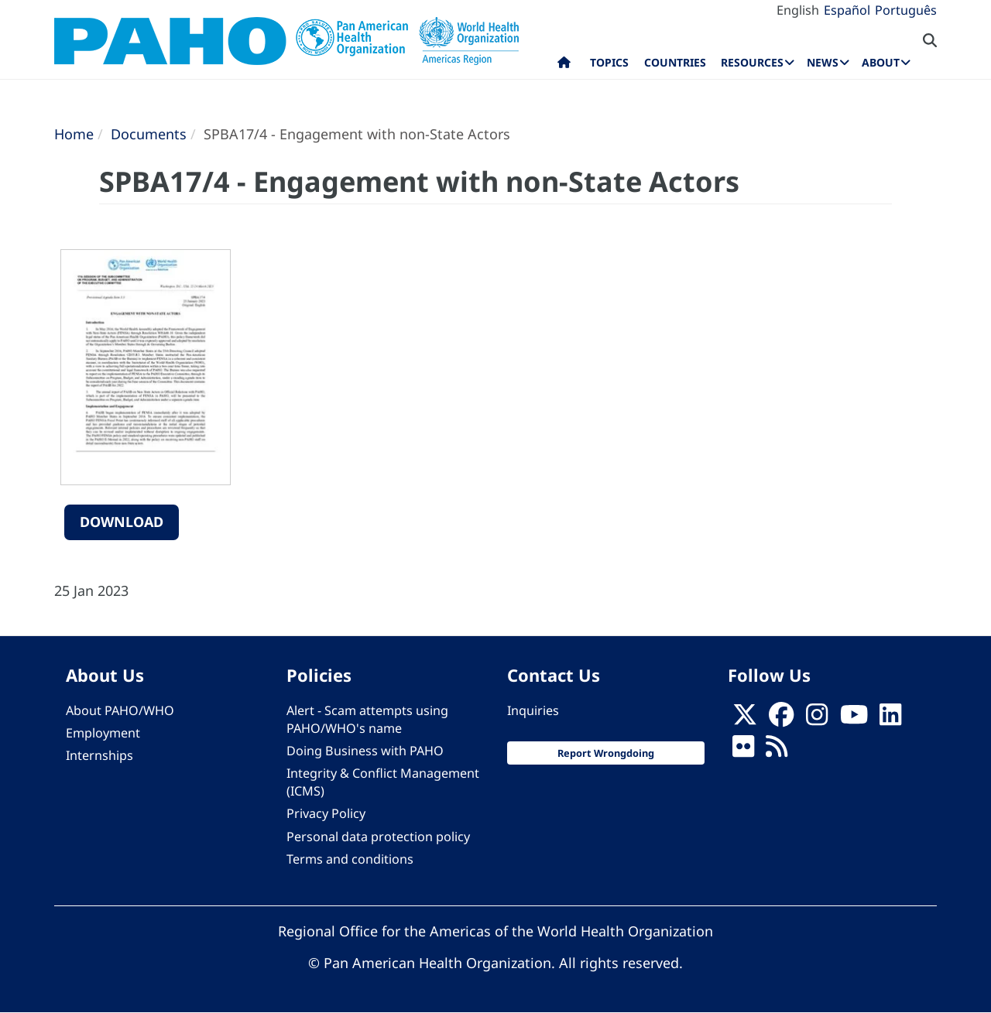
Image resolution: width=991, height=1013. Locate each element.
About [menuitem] (881, 62)
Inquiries (533, 710)
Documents (149, 134)
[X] (744, 718)
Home (74, 134)
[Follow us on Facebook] (781, 718)
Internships (99, 755)
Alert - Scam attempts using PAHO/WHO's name (367, 719)
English (798, 10)
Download (121, 521)
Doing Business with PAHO (365, 750)
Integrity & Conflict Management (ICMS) (382, 782)
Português (906, 10)
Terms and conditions (349, 859)
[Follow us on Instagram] (817, 718)
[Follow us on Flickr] (743, 750)
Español (847, 10)
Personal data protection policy (378, 836)
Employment (103, 732)
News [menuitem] (822, 62)
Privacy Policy (325, 813)
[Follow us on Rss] (776, 750)
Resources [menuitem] (752, 62)
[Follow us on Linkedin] (890, 718)
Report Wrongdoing (605, 753)
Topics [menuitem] (609, 62)
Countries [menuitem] (675, 62)
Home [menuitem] (564, 65)
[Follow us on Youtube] (854, 718)
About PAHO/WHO (120, 710)
